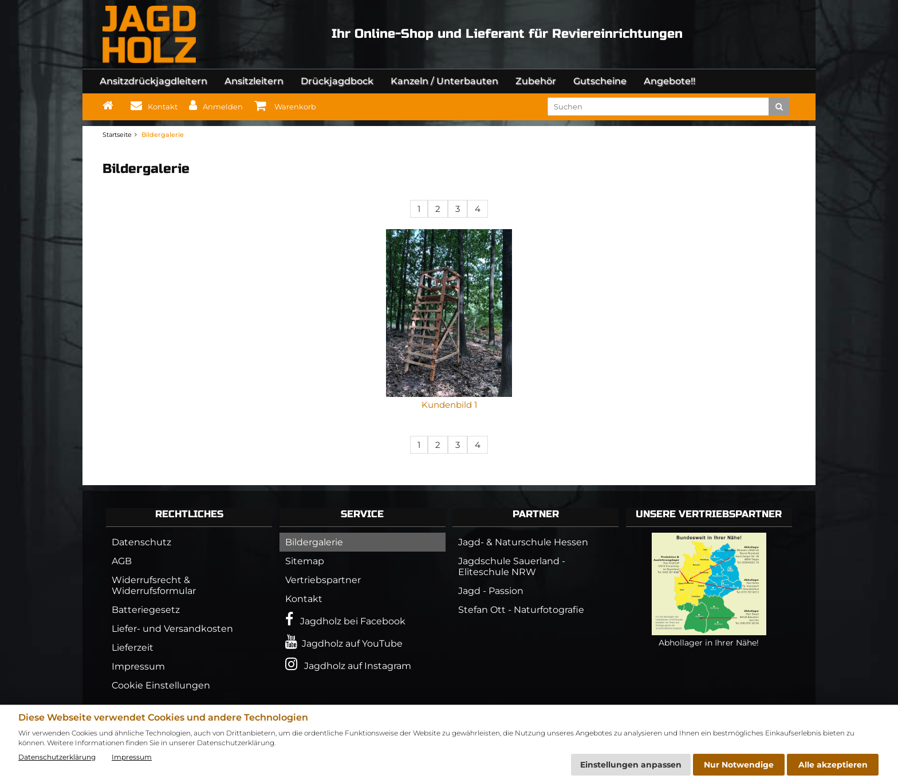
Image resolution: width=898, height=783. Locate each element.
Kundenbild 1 (449, 404)
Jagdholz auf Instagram (348, 664)
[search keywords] (662, 106)
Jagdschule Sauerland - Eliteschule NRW (511, 566)
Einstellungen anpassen (631, 765)
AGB (122, 561)
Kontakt (303, 598)
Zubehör (535, 81)
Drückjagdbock (337, 81)
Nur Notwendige (739, 765)
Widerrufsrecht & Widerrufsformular (154, 585)
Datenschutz (141, 542)
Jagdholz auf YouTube (344, 642)
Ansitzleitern (253, 81)
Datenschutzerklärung (57, 757)
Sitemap (304, 561)
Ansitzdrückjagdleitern (153, 81)
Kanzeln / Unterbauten (444, 81)
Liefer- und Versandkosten (172, 628)
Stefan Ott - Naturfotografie (521, 609)
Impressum (138, 666)
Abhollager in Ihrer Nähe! (709, 637)
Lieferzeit (132, 647)
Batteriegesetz (146, 609)
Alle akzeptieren (833, 765)
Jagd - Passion (490, 590)
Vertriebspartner (323, 580)
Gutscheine (600, 81)
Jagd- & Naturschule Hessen (523, 542)
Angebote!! (669, 81)
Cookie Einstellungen (161, 685)
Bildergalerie (314, 542)
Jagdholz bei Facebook (345, 619)
